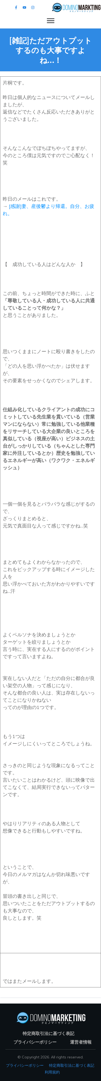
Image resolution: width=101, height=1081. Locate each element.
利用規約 (52, 1072)
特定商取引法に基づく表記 (71, 1065)
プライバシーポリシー (25, 1065)
